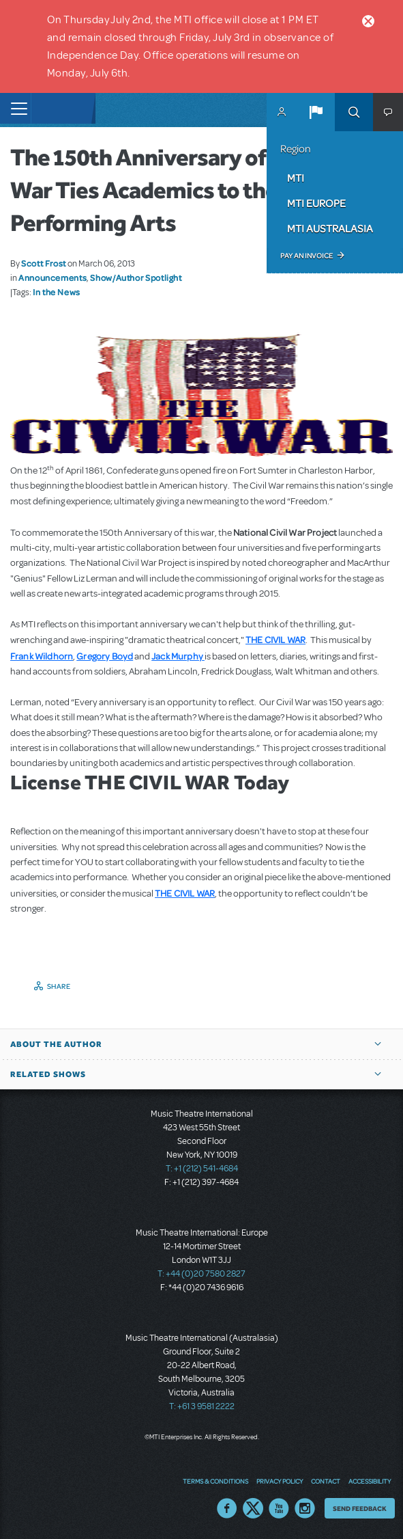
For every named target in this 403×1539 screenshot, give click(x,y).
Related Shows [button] (48, 1074)
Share (59, 986)
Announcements (52, 277)
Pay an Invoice (306, 255)
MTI (295, 178)
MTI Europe (316, 203)
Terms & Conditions (215, 1481)
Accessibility (369, 1481)
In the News (56, 291)
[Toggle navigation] (15, 108)
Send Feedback (360, 1508)
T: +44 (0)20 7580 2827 (201, 1273)
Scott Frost (43, 263)
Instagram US (305, 1508)
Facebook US (227, 1508)
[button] (316, 112)
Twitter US (253, 1508)
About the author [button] (56, 1044)
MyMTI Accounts (282, 112)
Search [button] (354, 112)
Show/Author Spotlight (135, 277)
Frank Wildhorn (41, 656)
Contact (325, 1481)
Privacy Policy (279, 1481)
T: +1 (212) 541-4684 (202, 1168)
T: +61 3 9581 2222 (202, 1406)
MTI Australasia (330, 228)
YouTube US (279, 1508)
